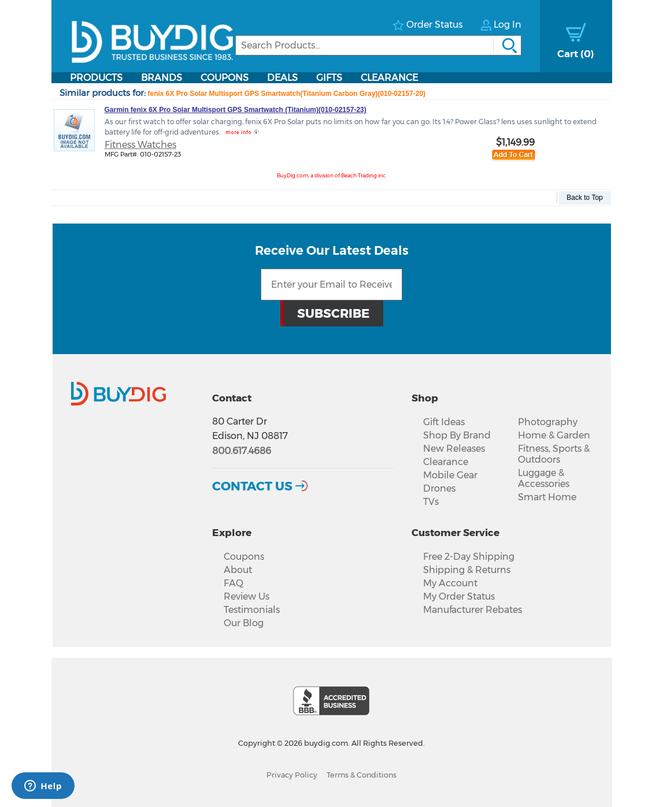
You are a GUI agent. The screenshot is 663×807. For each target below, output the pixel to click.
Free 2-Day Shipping (468, 556)
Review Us (246, 596)
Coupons (225, 77)
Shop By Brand (457, 435)
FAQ (233, 583)
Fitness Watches (140, 144)
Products (96, 77)
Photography (547, 421)
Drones (439, 488)
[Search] (378, 45)
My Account (450, 583)
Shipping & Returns (466, 569)
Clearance (389, 77)
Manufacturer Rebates (472, 609)
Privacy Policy (291, 775)
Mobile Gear (450, 475)
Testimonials (252, 609)
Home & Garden (554, 435)
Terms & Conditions (362, 775)
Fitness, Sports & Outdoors (554, 454)
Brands (161, 77)
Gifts (329, 77)
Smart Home (547, 497)
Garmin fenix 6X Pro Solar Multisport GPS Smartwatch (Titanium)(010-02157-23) (235, 110)
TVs (431, 501)
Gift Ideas (444, 421)
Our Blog (244, 623)
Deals (282, 77)
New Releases (454, 448)
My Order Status (459, 596)
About (238, 569)
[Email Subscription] (331, 284)
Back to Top (584, 198)
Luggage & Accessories (543, 478)
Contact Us (252, 485)
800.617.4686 (241, 450)
